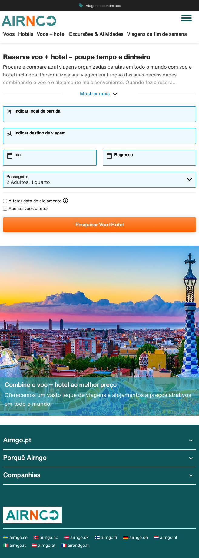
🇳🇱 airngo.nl (165, 537)
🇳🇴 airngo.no (45, 537)
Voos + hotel (51, 34)
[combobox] (103, 116)
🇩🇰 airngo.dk (76, 537)
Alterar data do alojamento (32, 201)
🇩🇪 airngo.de (135, 537)
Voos (9, 34)
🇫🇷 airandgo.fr (75, 545)
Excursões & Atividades (96, 34)
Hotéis (25, 34)
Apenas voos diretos (25, 208)
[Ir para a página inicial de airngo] (29, 20)
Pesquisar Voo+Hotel (99, 224)
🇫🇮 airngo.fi (106, 537)
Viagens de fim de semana (157, 34)
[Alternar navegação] (186, 18)
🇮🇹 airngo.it (14, 545)
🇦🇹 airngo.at (43, 545)
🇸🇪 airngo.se (15, 537)
